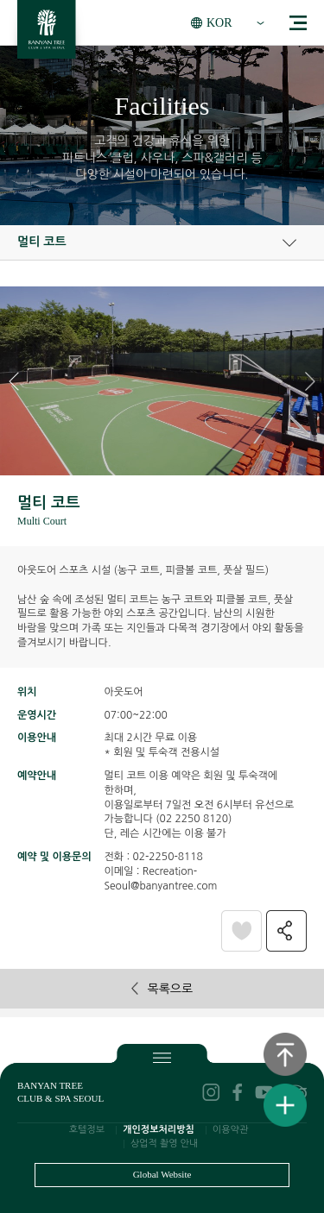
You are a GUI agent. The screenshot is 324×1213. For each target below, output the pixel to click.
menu (298, 23)
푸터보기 (161, 1057)
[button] (310, 381)
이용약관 (230, 1129)
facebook (237, 1092)
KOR (219, 22)
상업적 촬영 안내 (164, 1143)
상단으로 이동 (285, 1054)
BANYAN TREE (47, 34)
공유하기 (286, 930)
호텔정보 (87, 1129)
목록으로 (162, 988)
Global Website (162, 1174)
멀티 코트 (42, 242)
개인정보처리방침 (158, 1129)
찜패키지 (241, 930)
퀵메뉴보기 (285, 1105)
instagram (211, 1092)
